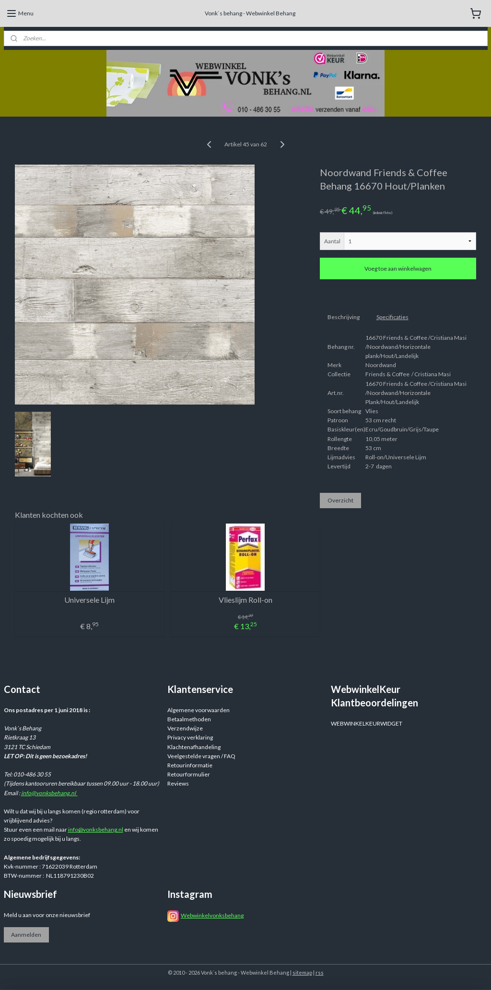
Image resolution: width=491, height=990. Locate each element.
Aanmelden (26, 934)
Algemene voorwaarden (198, 710)
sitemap (302, 972)
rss (320, 972)
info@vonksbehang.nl (49, 793)
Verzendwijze (185, 728)
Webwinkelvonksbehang (212, 915)
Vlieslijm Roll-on (245, 599)
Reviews (178, 783)
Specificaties (392, 317)
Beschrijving (343, 317)
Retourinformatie (189, 765)
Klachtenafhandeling (194, 747)
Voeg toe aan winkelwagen (398, 268)
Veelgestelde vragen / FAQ (201, 756)
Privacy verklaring (190, 737)
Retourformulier (188, 774)
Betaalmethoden (189, 719)
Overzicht (340, 500)
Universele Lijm (89, 599)
